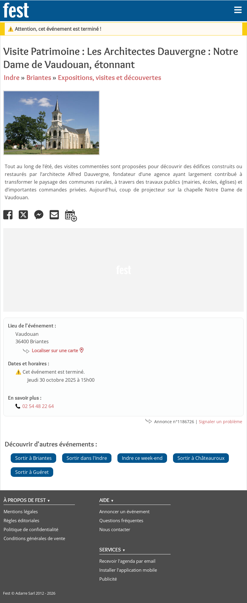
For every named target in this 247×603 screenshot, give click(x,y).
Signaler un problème (220, 421)
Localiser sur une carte (55, 350)
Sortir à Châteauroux (200, 458)
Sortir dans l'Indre (87, 458)
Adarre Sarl (25, 593)
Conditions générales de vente (34, 538)
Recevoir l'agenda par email (127, 561)
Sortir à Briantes (33, 458)
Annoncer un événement (124, 511)
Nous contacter (114, 529)
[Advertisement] (122, 270)
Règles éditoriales (21, 520)
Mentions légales (21, 511)
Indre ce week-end (142, 458)
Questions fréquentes (121, 520)
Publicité (108, 579)
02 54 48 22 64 (38, 406)
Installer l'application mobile (128, 570)
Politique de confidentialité (31, 529)
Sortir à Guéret (32, 472)
